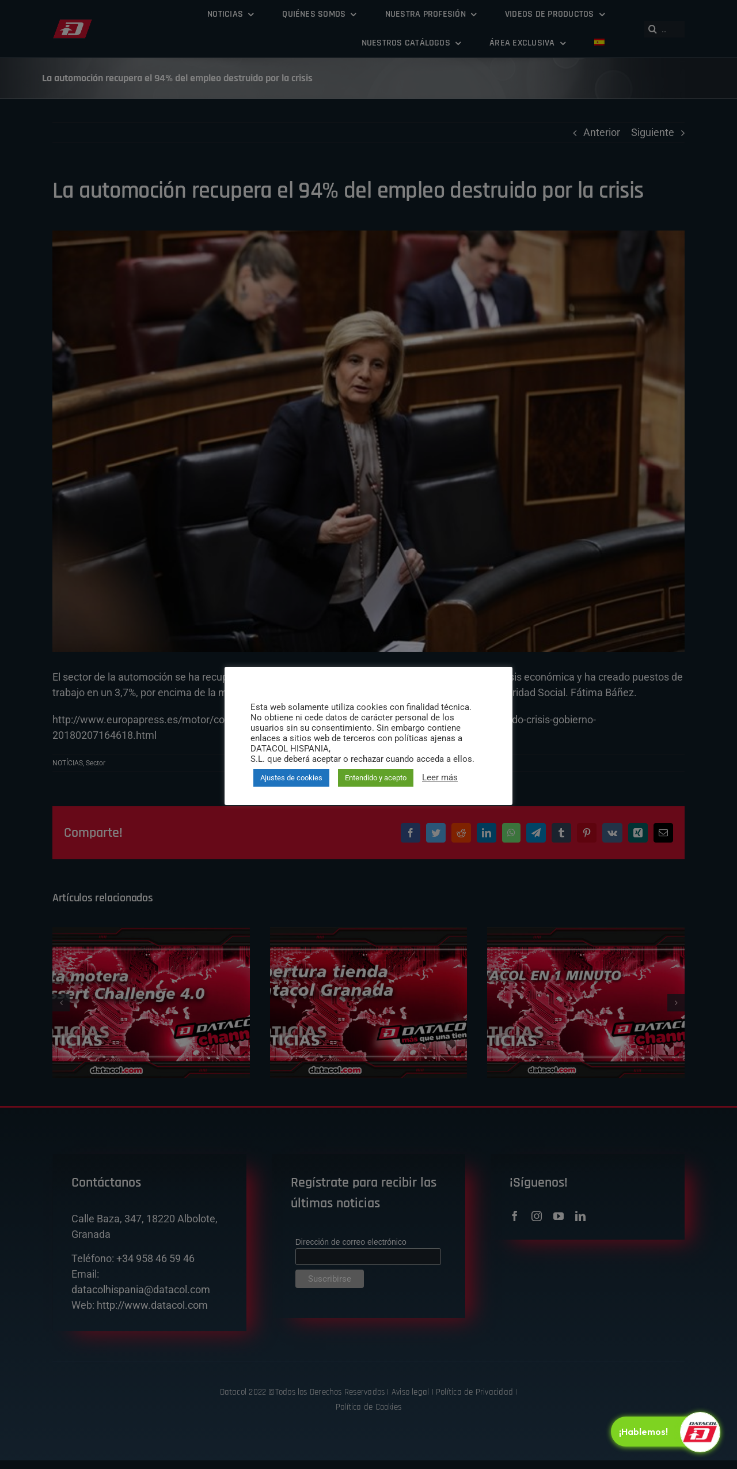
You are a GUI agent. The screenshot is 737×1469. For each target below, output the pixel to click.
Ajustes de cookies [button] (291, 777)
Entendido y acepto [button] (376, 777)
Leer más (440, 777)
